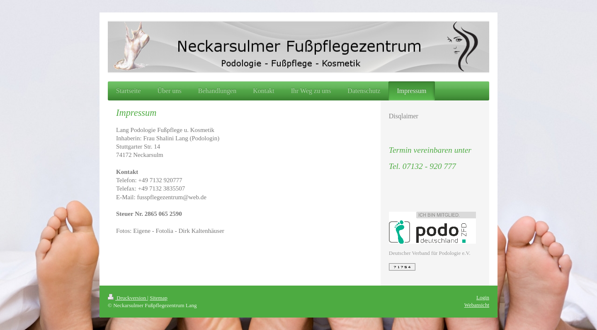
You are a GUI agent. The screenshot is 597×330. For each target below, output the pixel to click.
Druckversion (127, 298)
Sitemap (158, 298)
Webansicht (476, 305)
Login (482, 297)
